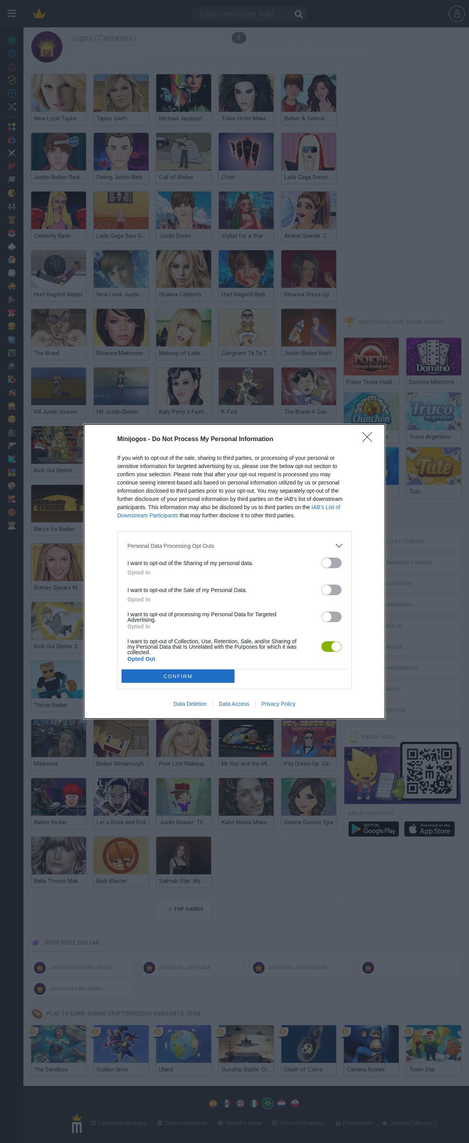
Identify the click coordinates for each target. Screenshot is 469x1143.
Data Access (234, 704)
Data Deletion (190, 704)
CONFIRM (178, 676)
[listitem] (234, 546)
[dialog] (234, 571)
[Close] (369, 439)
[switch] (331, 563)
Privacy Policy (278, 704)
